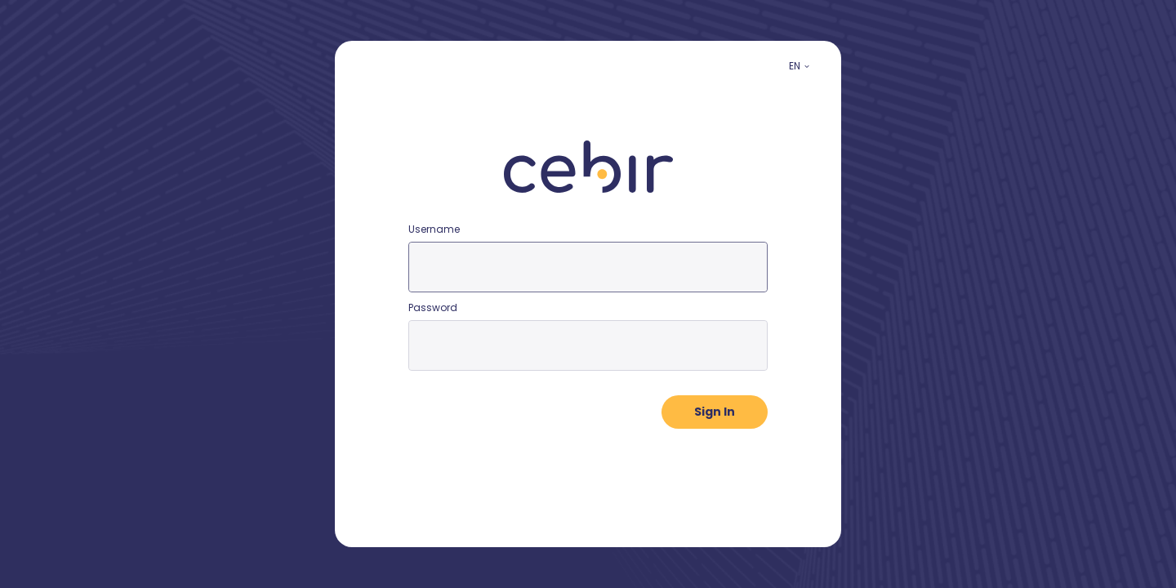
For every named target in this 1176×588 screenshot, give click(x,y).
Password (432, 307)
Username (434, 229)
